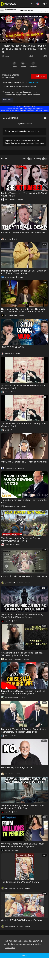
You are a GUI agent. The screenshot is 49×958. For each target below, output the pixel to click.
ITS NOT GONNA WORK (12, 347)
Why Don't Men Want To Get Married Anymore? (24, 461)
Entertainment (34, 82)
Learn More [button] (10, 947)
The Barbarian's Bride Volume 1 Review (20, 882)
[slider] (14, 39)
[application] (24, 29)
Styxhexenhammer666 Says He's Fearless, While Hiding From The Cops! (21, 654)
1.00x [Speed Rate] (25, 40)
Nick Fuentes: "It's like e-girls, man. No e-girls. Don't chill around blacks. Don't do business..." (23, 310)
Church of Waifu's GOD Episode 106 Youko (22, 920)
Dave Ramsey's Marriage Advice (16, 767)
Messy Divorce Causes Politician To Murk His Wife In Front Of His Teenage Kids (23, 692)
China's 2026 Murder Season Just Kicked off (23, 232)
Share (14, 65)
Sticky (24, 159)
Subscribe (39, 76)
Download (33, 65)
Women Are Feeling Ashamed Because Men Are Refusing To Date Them (22, 806)
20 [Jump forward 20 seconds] (33, 39)
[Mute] (37, 39)
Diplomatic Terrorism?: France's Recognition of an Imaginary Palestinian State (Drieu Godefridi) (24, 732)
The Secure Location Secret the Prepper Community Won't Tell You (20, 539)
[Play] (3, 39)
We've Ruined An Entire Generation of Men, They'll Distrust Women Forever (22, 615)
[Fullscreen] (45, 39)
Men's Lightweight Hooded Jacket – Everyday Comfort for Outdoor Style (23, 272)
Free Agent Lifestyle (10, 75)
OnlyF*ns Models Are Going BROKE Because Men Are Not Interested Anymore (22, 845)
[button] (37, 3)
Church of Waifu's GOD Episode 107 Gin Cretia (24, 576)
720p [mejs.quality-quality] (42, 40)
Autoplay (37, 159)
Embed (23, 65)
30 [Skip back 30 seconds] (29, 39)
